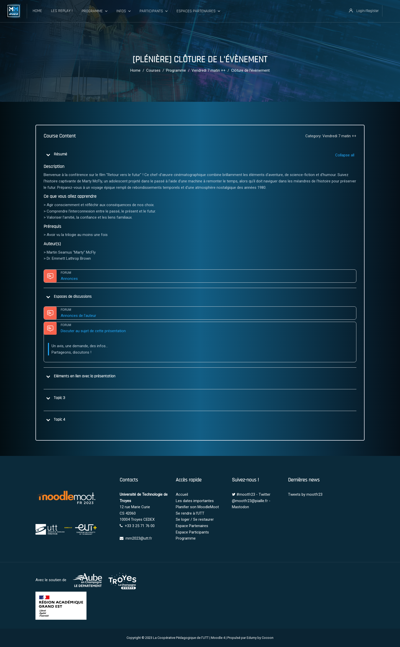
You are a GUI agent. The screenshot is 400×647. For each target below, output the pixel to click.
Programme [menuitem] (94, 11)
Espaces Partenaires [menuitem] (198, 11)
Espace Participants (192, 532)
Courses (153, 70)
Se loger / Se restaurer (195, 519)
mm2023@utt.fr (139, 538)
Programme (176, 70)
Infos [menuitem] (123, 11)
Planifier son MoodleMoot (197, 507)
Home (135, 70)
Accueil (182, 494)
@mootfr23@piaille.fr (250, 501)
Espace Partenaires (192, 526)
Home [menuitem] (37, 11)
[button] (48, 154)
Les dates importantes (195, 501)
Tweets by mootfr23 (305, 494)
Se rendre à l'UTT (190, 513)
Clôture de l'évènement (250, 70)
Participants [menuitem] (154, 11)
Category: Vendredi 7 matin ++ (330, 136)
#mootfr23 (245, 494)
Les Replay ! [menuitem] (62, 11)
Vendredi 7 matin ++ (209, 70)
